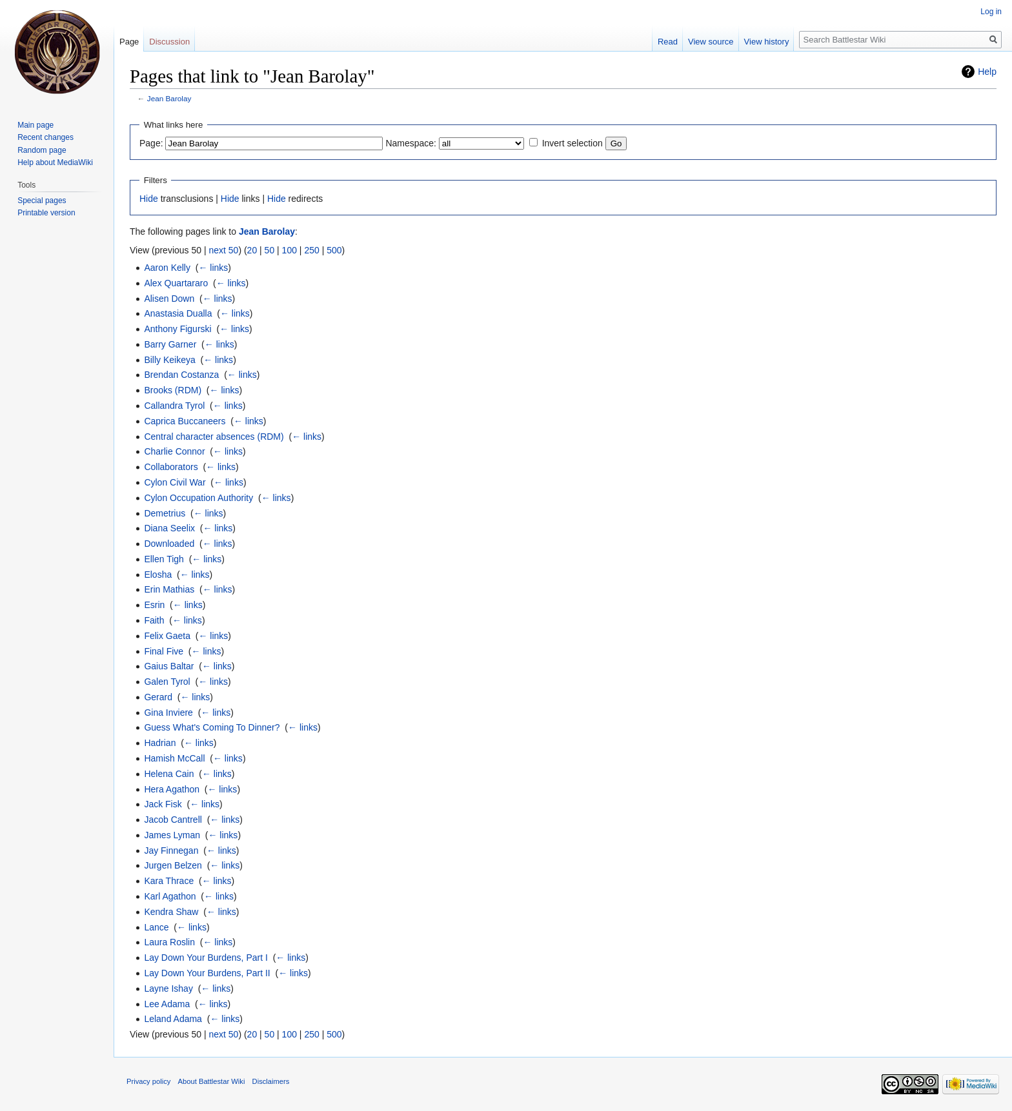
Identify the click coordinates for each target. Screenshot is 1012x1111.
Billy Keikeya (169, 360)
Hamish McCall (174, 758)
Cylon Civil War (174, 482)
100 (289, 250)
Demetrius (164, 513)
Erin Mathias (169, 589)
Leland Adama (173, 1019)
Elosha (158, 574)
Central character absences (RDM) (213, 436)
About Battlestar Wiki (211, 1081)
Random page (41, 150)
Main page (35, 125)
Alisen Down (169, 298)
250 (311, 250)
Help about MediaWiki (55, 162)
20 (252, 250)
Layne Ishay (168, 988)
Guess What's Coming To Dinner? (211, 727)
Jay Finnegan (171, 850)
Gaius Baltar (169, 666)
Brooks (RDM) (172, 390)
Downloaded (169, 543)
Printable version (46, 212)
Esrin (154, 605)
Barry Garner (170, 344)
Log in (991, 11)
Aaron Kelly (167, 267)
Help (987, 71)
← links (213, 267)
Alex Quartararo (176, 283)
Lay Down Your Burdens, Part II (207, 973)
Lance (156, 927)
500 (334, 250)
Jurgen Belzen (173, 865)
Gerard (158, 697)
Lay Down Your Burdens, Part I (205, 957)
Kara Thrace (169, 881)
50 (270, 250)
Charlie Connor (174, 451)
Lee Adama (167, 1004)
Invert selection (572, 143)
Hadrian (160, 743)
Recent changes (45, 137)
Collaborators (170, 467)
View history (766, 41)
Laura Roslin (169, 942)
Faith (154, 620)
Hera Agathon (171, 789)
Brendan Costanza (181, 374)
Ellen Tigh (163, 559)
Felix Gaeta (167, 636)
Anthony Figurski (177, 329)
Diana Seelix (169, 528)
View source (711, 41)
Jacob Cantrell (173, 819)
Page (129, 41)
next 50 (223, 250)
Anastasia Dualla (178, 313)
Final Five (163, 651)
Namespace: (410, 143)
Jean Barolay (169, 98)
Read (668, 41)
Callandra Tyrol (174, 405)
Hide (148, 198)
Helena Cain (169, 774)
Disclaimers (271, 1081)
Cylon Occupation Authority (198, 498)
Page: (151, 143)
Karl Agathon (170, 896)
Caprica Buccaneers (184, 421)
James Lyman (172, 835)
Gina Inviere (168, 712)
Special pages (41, 200)
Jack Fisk (162, 804)
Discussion (169, 41)
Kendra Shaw (171, 912)
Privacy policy (148, 1081)
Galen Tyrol (167, 681)
